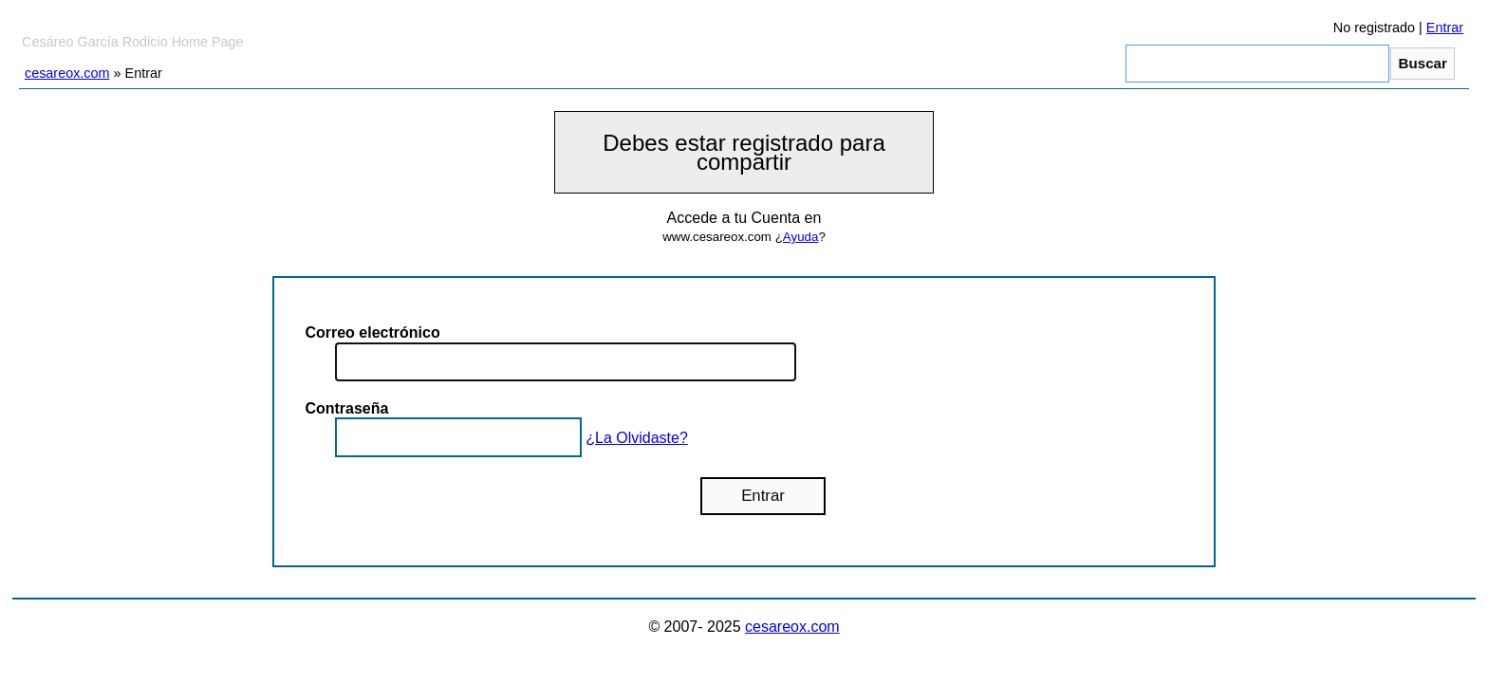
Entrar (1444, 27)
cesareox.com (67, 73)
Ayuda (801, 237)
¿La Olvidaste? (637, 438)
